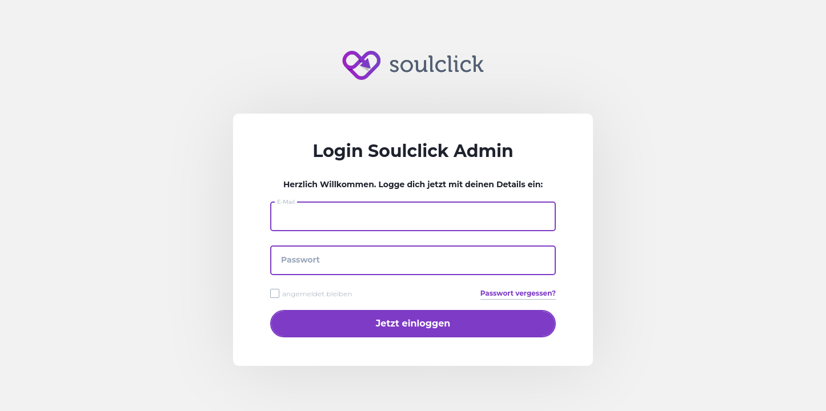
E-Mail (286, 202)
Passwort (300, 260)
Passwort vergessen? (518, 293)
